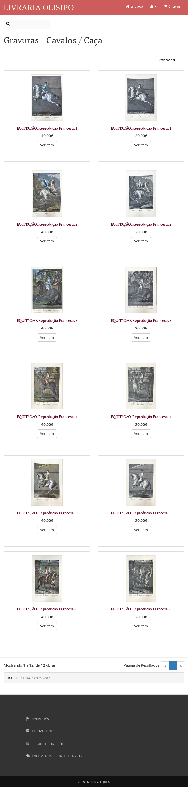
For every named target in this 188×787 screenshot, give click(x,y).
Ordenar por (169, 60)
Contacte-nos (40, 731)
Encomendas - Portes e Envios (54, 756)
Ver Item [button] (47, 145)
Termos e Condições (45, 744)
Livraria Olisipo (39, 7)
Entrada (134, 6)
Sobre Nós (37, 719)
